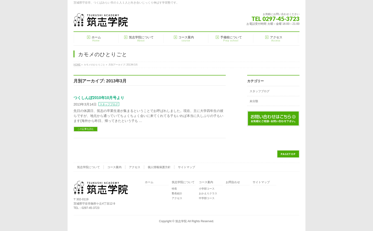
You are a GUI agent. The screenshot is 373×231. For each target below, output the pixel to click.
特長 (174, 188)
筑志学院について (88, 167)
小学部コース (207, 188)
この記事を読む (85, 129)
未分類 (254, 101)
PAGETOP (288, 154)
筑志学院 (181, 221)
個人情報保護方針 (159, 167)
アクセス (134, 167)
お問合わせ (233, 182)
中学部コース (207, 198)
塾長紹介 (177, 193)
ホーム (149, 182)
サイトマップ (186, 167)
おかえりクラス (208, 193)
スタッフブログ (109, 104)
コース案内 (114, 167)
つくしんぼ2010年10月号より (99, 98)
